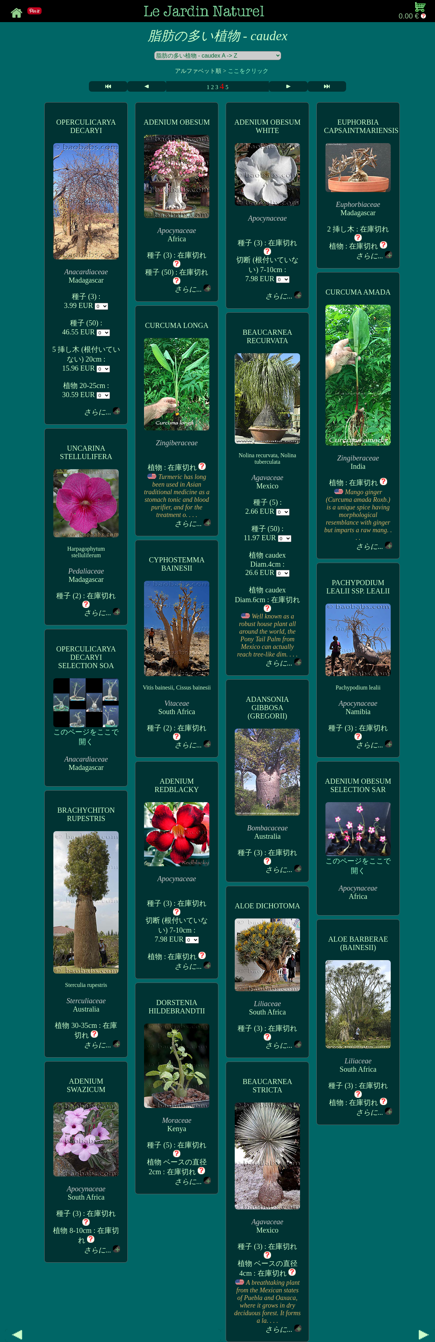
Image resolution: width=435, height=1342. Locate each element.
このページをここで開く (86, 733)
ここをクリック (248, 71)
